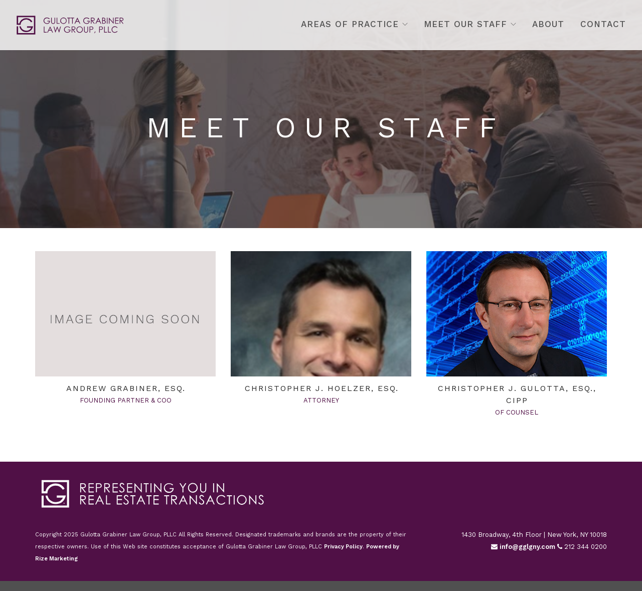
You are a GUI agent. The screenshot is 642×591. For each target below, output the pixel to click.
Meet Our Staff (465, 24)
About (548, 24)
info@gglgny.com (523, 546)
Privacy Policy (343, 546)
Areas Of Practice (350, 24)
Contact (603, 24)
